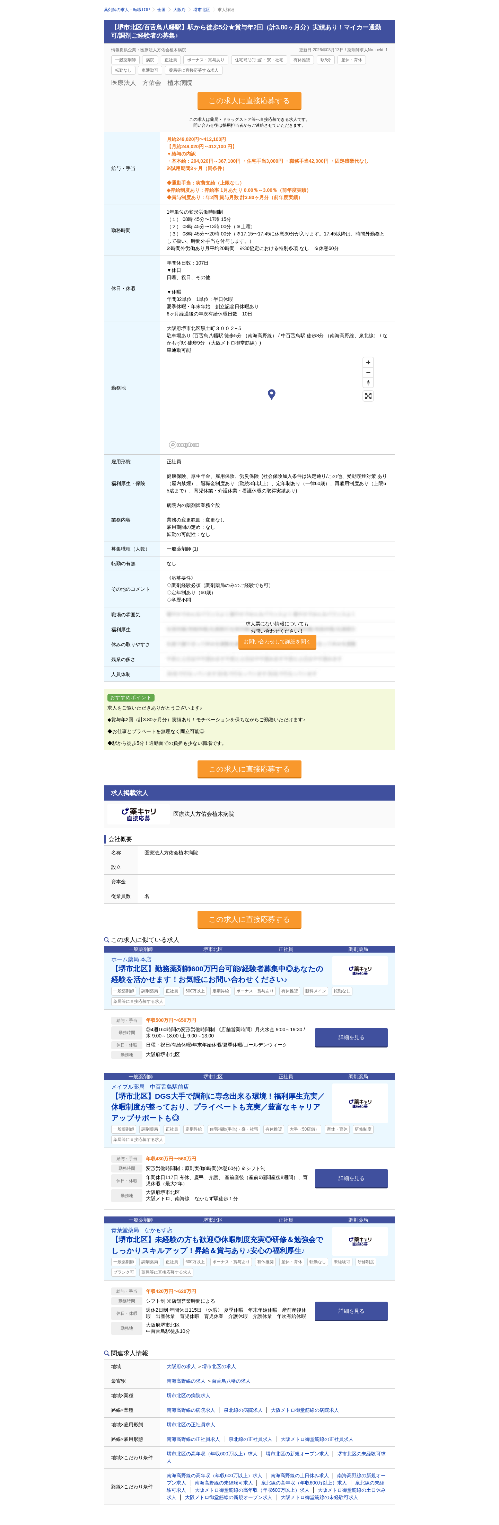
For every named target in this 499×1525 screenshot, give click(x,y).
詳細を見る (352, 1037)
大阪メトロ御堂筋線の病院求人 (305, 1410)
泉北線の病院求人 (243, 1410)
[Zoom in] (368, 362)
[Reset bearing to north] (368, 382)
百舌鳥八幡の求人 (231, 1381)
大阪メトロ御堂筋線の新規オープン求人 (228, 1497)
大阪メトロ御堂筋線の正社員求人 (317, 1439)
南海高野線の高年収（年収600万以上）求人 (214, 1475)
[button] (271, 395)
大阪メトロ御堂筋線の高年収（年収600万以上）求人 (252, 1490)
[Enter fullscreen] (368, 396)
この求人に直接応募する (249, 101)
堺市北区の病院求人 (188, 1395)
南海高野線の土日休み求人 (300, 1475)
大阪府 (179, 9)
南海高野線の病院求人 (191, 1410)
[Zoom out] (368, 372)
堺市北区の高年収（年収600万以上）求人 (212, 1453)
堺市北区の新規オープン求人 (297, 1453)
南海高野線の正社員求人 (193, 1439)
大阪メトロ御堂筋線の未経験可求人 (319, 1497)
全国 (161, 9)
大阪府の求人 (181, 1366)
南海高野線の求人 (186, 1381)
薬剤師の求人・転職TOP (127, 9)
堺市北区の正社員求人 (191, 1424)
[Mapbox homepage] (184, 445)
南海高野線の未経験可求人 (224, 1483)
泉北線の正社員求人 (250, 1439)
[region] (272, 402)
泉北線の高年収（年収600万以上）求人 (304, 1483)
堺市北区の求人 (219, 1366)
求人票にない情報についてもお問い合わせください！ (277, 635)
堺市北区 (201, 9)
